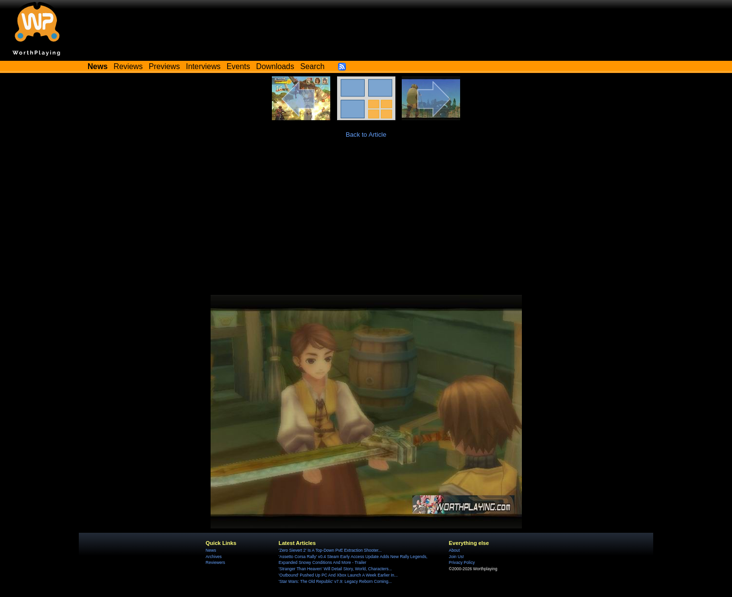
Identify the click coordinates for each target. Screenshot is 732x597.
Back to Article (366, 134)
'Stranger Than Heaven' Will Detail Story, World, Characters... (335, 568)
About (454, 550)
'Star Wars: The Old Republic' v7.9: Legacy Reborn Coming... (335, 581)
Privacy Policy (462, 562)
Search (312, 66)
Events (238, 66)
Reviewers (215, 562)
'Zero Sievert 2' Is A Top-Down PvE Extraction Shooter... (330, 550)
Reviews (128, 66)
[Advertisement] (366, 222)
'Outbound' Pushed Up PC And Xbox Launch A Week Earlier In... (338, 575)
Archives (214, 556)
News (211, 550)
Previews (164, 66)
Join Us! (456, 556)
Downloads (275, 66)
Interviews (203, 66)
